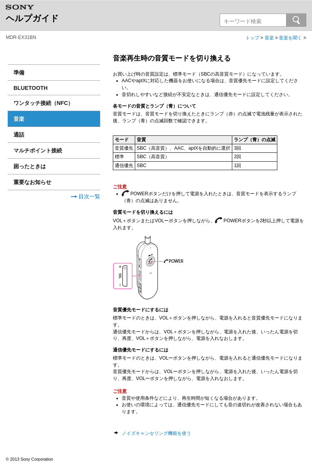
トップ (252, 38)
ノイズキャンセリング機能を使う (156, 433)
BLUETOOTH (30, 88)
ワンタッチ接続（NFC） (43, 103)
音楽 (269, 38)
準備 (18, 72)
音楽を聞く (290, 38)
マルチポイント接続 (37, 150)
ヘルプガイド (32, 18)
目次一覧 (85, 196)
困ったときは (29, 166)
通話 (18, 135)
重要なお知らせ (32, 182)
